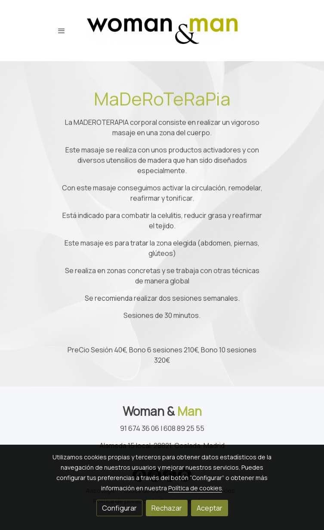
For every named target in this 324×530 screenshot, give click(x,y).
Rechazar (166, 508)
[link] (162, 30)
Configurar (119, 508)
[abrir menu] (61, 30)
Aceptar (209, 508)
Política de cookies (195, 488)
